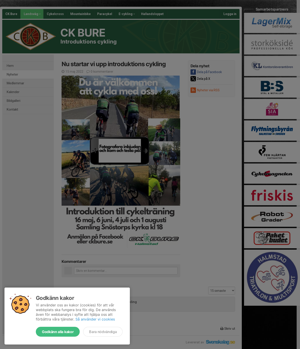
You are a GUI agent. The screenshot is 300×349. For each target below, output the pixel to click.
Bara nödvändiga (103, 331)
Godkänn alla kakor (58, 331)
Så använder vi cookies (95, 319)
